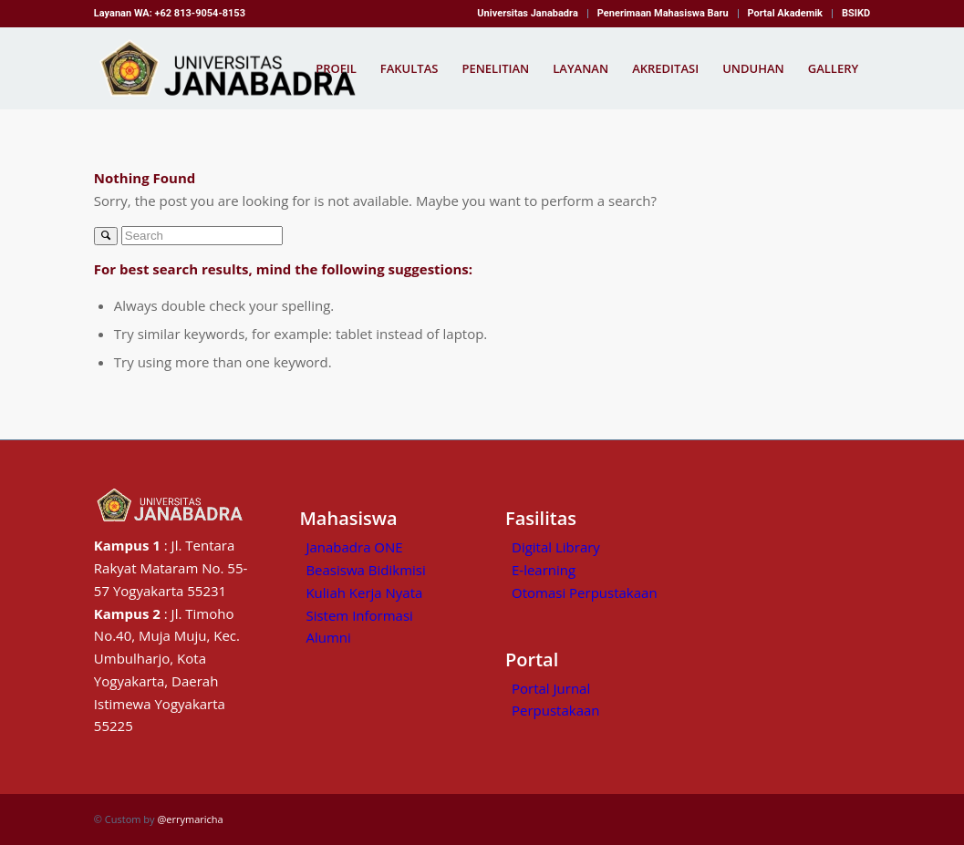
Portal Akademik (785, 13)
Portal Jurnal (551, 688)
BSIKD (856, 13)
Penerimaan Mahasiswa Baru (663, 13)
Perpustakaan (556, 710)
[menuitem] (527, 13)
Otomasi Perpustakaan (585, 592)
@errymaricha (190, 819)
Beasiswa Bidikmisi (365, 570)
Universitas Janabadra (527, 13)
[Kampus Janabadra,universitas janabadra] (233, 68)
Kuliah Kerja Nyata (364, 592)
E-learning (543, 570)
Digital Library (556, 547)
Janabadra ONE (354, 547)
